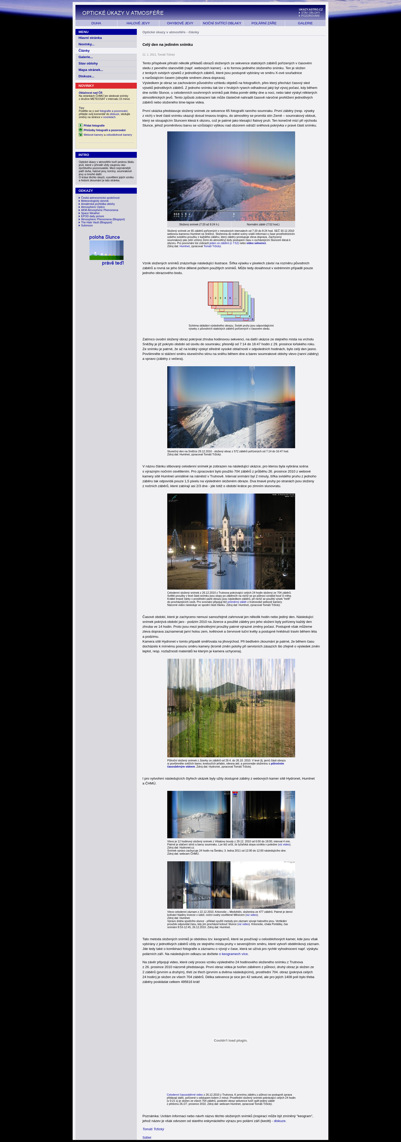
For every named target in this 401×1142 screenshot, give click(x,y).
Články (84, 51)
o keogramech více (233, 954)
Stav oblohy (88, 63)
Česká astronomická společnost (100, 197)
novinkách (109, 117)
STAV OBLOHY (310, 12)
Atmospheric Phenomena (96, 219)
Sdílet (146, 1137)
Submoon (87, 225)
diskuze (114, 114)
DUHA (96, 23)
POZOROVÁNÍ (310, 15)
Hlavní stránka (90, 38)
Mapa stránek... (91, 70)
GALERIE (305, 23)
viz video (284, 844)
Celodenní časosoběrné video (185, 1094)
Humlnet (185, 246)
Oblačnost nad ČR (90, 92)
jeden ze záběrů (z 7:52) (224, 243)
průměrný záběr (237, 601)
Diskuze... (86, 76)
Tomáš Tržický (212, 246)
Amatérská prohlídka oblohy (98, 203)
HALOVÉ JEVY (138, 23)
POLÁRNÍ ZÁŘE (264, 23)
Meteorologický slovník (95, 200)
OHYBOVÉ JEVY (180, 23)
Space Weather (90, 213)
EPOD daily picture (92, 216)
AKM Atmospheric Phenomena (99, 210)
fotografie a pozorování (114, 110)
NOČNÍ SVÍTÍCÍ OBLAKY (222, 23)
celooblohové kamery (119, 134)
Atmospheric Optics (93, 206)
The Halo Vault (90, 222)
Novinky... (86, 44)
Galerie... (86, 57)
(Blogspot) (119, 219)
